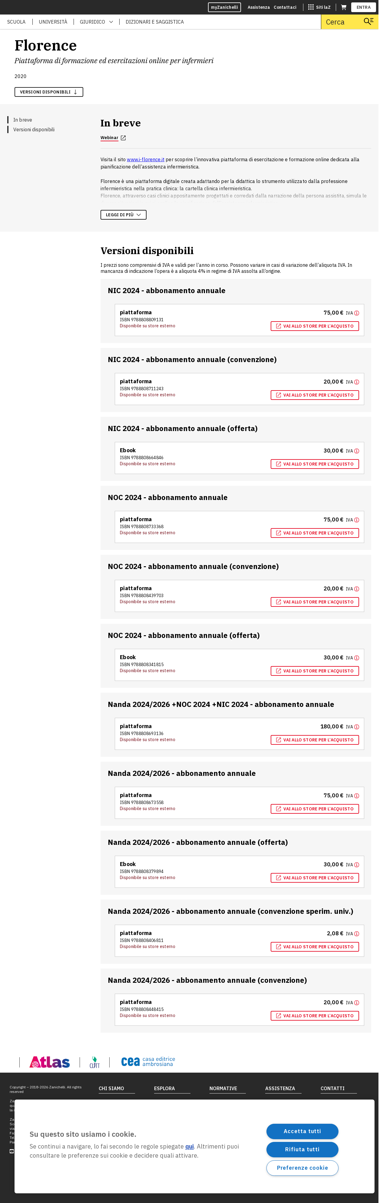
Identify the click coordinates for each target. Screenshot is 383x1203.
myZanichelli (224, 7)
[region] (195, 1146)
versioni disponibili (49, 92)
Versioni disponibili (33, 129)
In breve (22, 120)
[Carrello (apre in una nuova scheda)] (343, 7)
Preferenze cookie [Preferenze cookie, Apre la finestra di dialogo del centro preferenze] (302, 1167)
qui (189, 1147)
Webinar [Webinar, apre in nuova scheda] (113, 137)
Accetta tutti (302, 1131)
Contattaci (285, 7)
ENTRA (364, 7)
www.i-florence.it (145, 159)
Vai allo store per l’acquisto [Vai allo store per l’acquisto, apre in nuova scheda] (315, 326)
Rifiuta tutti (302, 1149)
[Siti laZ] (319, 7)
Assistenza (259, 7)
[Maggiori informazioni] (352, 312)
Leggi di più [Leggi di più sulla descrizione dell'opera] (123, 214)
